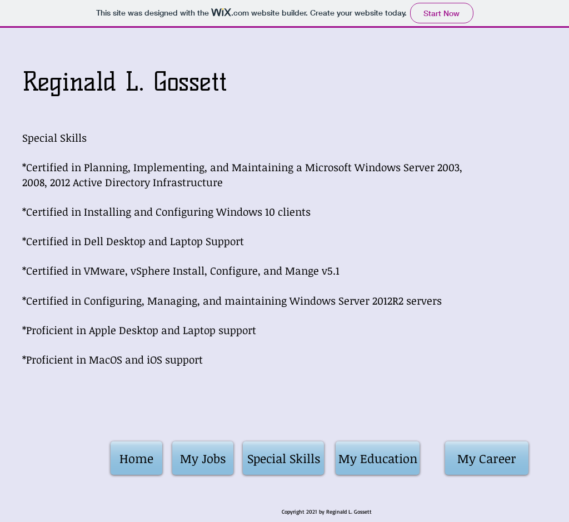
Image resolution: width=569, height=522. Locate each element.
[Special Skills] (283, 458)
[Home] (136, 458)
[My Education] (378, 458)
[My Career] (486, 458)
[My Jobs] (202, 458)
